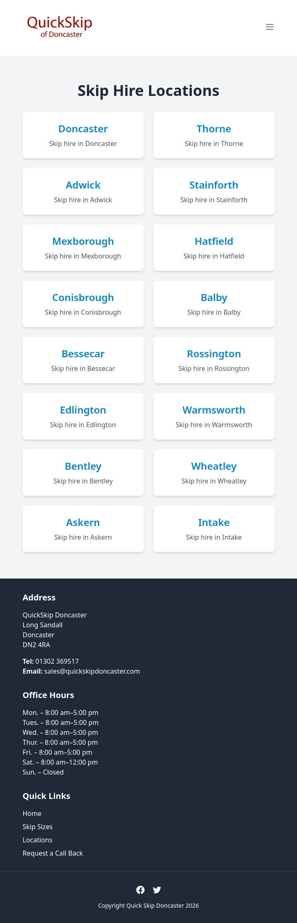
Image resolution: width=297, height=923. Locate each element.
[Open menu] (270, 27)
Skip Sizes (38, 826)
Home (32, 813)
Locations (38, 839)
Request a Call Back (53, 853)
